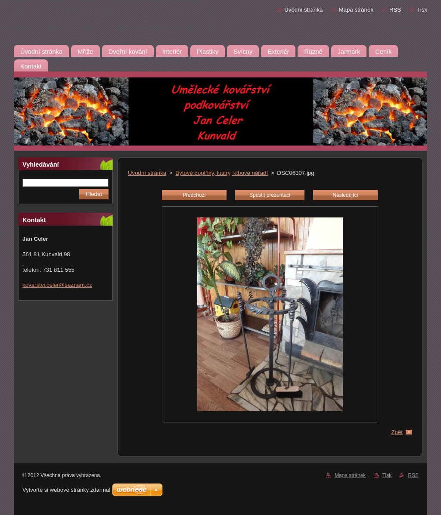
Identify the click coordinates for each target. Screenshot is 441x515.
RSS (395, 9)
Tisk (422, 9)
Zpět (397, 432)
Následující (345, 195)
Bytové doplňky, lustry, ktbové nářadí (221, 173)
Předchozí (194, 195)
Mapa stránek (356, 9)
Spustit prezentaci (269, 195)
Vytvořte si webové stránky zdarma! (66, 490)
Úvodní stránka (303, 9)
